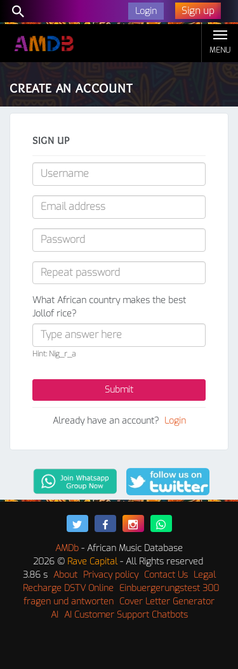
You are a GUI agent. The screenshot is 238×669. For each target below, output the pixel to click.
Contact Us (166, 575)
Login (175, 421)
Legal (205, 575)
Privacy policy (110, 575)
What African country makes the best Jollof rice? (109, 307)
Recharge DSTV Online (68, 588)
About (65, 575)
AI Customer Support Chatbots (126, 615)
